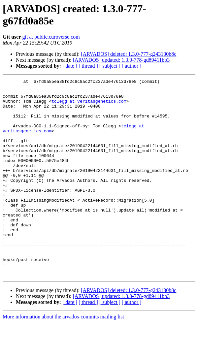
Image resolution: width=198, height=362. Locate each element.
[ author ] (132, 66)
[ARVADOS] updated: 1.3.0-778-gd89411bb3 (121, 60)
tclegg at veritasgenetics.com (88, 106)
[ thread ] (88, 66)
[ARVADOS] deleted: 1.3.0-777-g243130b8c (128, 54)
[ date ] (69, 66)
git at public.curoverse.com (51, 37)
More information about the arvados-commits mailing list (63, 356)
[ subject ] (109, 66)
